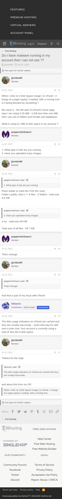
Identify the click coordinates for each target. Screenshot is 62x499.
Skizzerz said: (10, 367)
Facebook (15, 469)
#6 (59, 316)
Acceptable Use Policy (44, 474)
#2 (59, 144)
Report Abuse (39, 479)
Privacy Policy (44, 469)
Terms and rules (10, 490)
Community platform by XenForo (27, 496)
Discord (15, 479)
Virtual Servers (23, 25)
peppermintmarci (21, 132)
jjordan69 (8, 64)
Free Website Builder (44, 448)
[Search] (58, 44)
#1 (59, 90)
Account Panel (21, 32)
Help (38, 490)
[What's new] (51, 44)
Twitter (15, 474)
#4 (59, 249)
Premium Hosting (23, 17)
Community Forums (15, 464)
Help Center (44, 438)
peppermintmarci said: (14, 180)
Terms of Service (44, 464)
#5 (59, 275)
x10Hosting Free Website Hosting (12, 428)
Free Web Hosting (44, 443)
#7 (59, 352)
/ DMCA (53, 479)
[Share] (55, 90)
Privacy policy (26, 490)
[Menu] (4, 44)
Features (17, 9)
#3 (59, 174)
